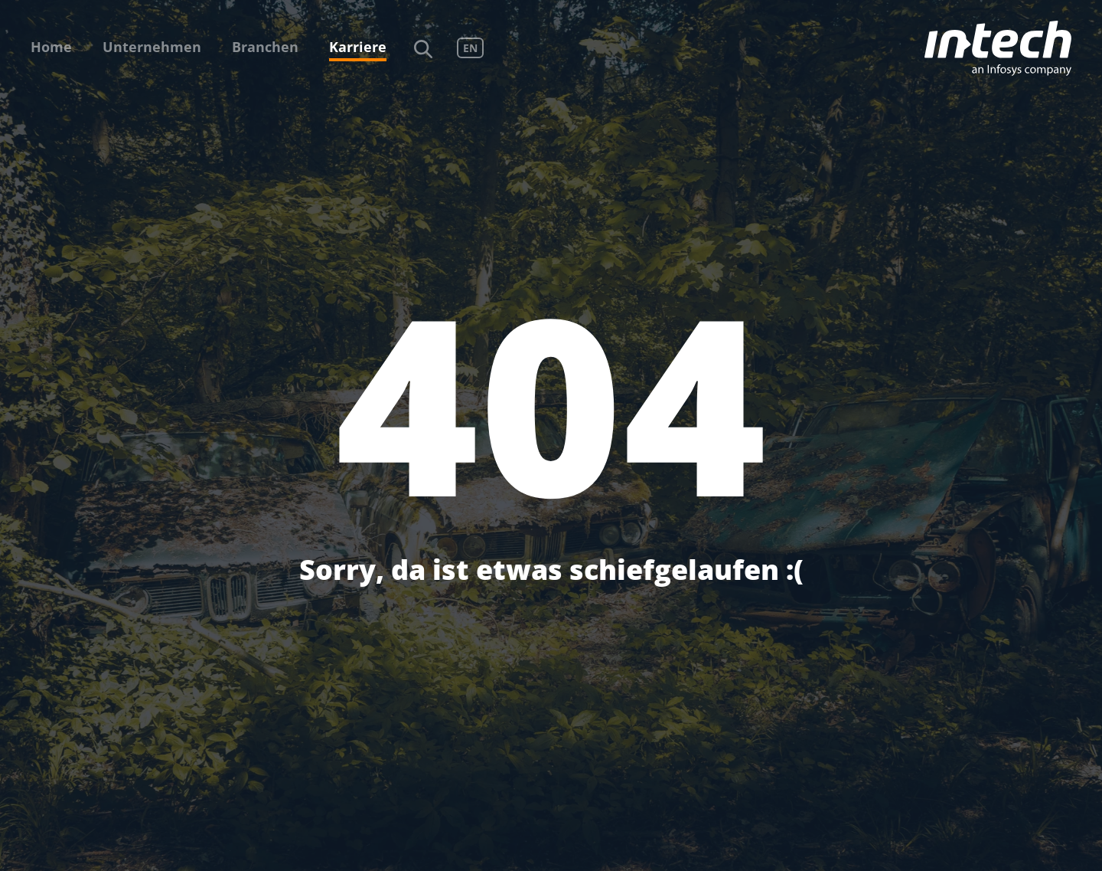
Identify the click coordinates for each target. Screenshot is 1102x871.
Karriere (357, 47)
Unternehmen (152, 47)
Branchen (265, 47)
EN (470, 48)
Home (51, 47)
